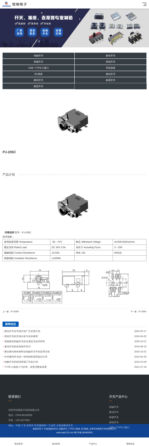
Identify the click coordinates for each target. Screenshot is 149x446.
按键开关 (38, 61)
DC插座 (38, 74)
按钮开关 (110, 61)
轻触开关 (38, 55)
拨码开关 (38, 80)
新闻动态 (130, 442)
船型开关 (38, 86)
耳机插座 (110, 67)
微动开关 (110, 74)
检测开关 (110, 80)
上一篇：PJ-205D (11, 311)
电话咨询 (18, 442)
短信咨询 (56, 442)
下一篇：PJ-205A (138, 311)
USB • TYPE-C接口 (38, 67)
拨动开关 (110, 55)
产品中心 (93, 442)
